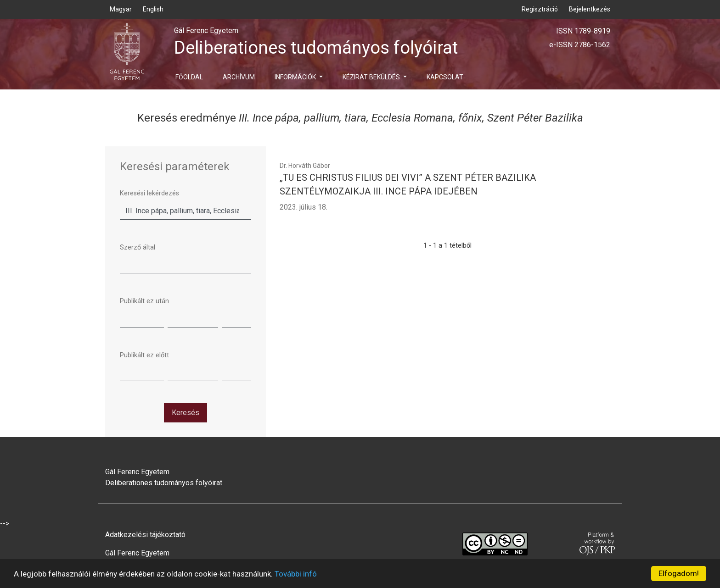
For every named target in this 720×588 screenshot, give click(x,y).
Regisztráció (540, 9)
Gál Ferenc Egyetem (137, 553)
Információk (296, 77)
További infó (296, 573)
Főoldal (189, 77)
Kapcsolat (445, 77)
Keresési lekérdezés (149, 193)
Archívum (239, 77)
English (153, 9)
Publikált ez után (144, 301)
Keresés (185, 412)
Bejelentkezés (589, 9)
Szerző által (137, 247)
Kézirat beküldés (372, 77)
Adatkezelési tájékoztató (145, 534)
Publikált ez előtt (144, 355)
